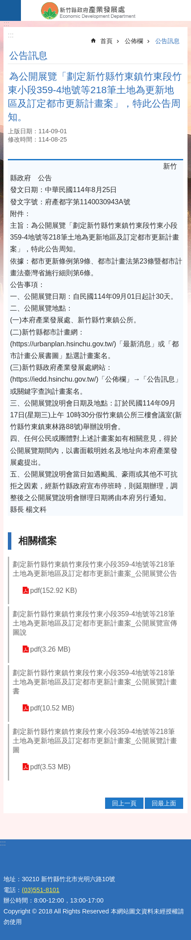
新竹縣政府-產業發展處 (106, 10)
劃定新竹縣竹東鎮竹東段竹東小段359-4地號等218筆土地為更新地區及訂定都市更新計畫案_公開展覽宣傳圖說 (95, 623)
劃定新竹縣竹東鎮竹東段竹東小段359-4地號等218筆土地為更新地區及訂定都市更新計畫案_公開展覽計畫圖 (95, 741)
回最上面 (164, 803)
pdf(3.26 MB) (50, 649)
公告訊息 (167, 40)
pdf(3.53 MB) (50, 767)
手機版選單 (10, 10)
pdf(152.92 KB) (53, 590)
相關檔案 (37, 540)
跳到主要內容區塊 (4, 4)
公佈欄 (134, 40)
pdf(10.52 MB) (52, 708)
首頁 (106, 40)
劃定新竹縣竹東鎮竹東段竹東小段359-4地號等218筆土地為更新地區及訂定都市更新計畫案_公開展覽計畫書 (95, 682)
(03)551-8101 (40, 889)
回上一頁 (124, 803)
